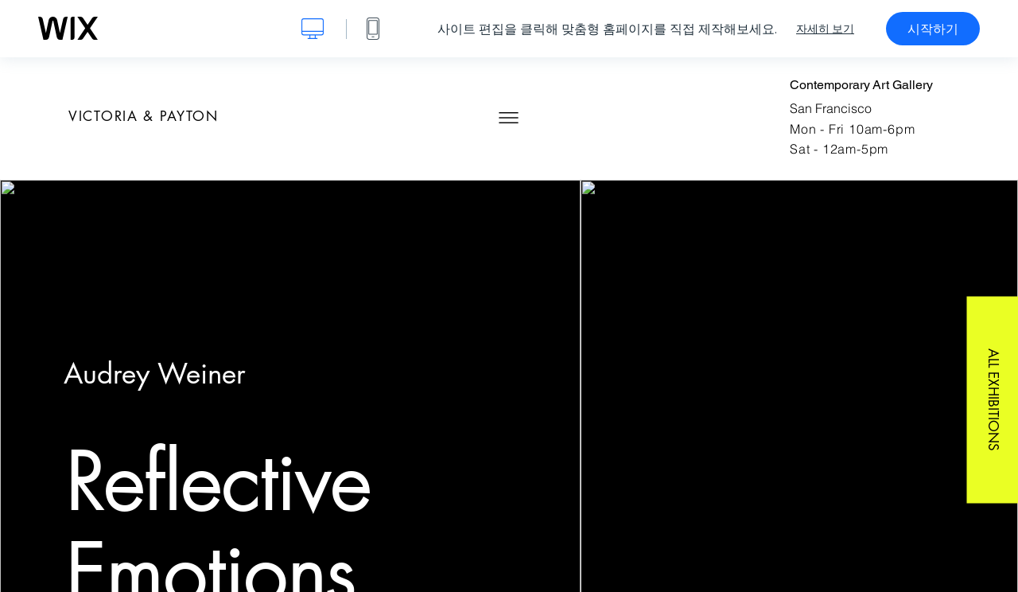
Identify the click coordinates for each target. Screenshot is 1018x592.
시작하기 (932, 29)
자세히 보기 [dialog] (825, 28)
